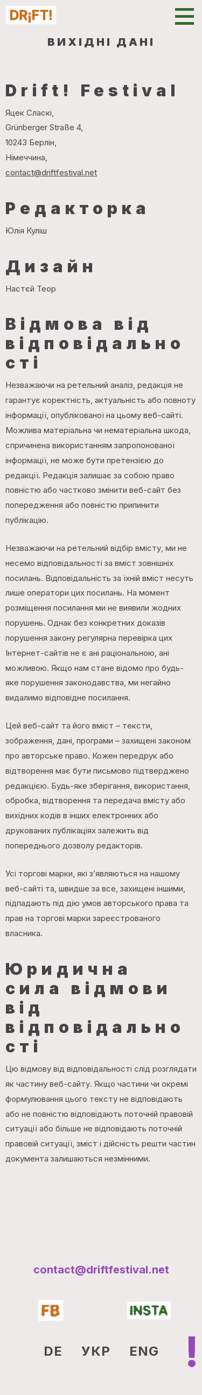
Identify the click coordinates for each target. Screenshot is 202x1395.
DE (53, 1351)
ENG (144, 1351)
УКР (95, 1351)
